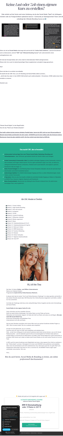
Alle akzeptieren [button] (6, 429)
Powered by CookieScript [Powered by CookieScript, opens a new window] (10, 433)
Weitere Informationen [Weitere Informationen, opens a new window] (14, 417)
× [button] (18, 406)
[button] (10, 432)
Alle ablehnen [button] (15, 429)
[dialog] (10, 420)
